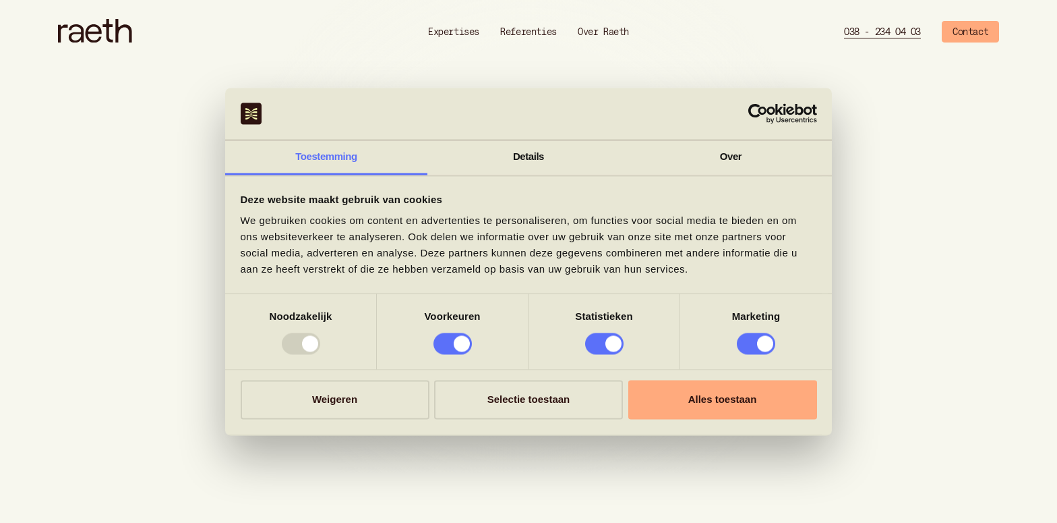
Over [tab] (731, 157)
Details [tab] (528, 157)
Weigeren (334, 400)
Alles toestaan (722, 400)
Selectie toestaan (528, 400)
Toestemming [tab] (326, 157)
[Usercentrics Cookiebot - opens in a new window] (758, 113)
